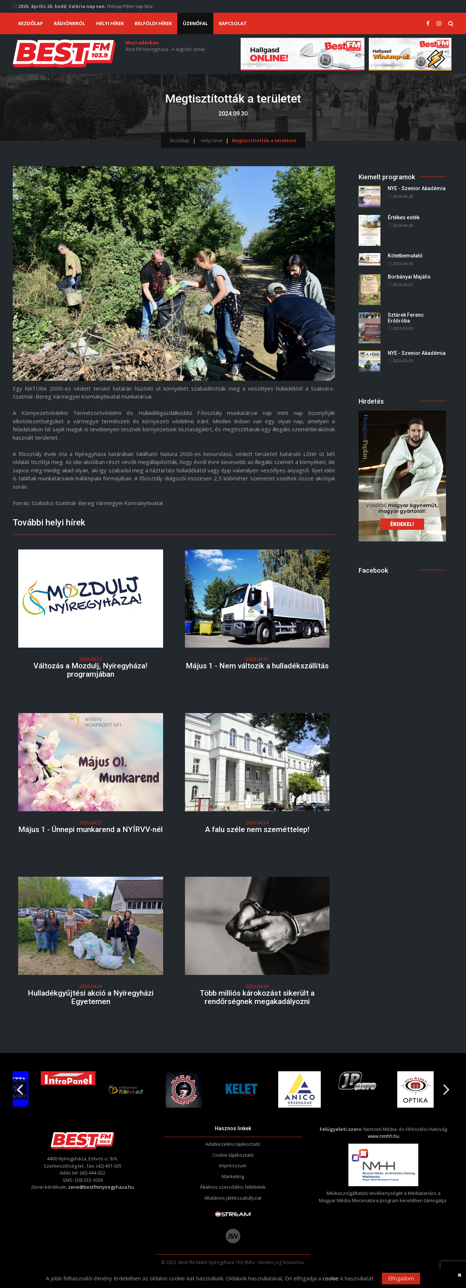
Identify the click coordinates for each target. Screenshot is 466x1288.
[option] (176, 1089)
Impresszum (232, 1165)
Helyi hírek (110, 23)
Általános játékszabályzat (232, 1198)
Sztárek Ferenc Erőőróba (406, 317)
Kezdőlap (30, 23)
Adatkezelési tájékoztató (232, 1144)
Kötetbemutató (405, 256)
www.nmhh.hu (383, 1136)
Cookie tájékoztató (233, 1155)
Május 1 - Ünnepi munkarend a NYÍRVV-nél (90, 829)
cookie (331, 1278)
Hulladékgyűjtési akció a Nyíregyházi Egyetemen (91, 997)
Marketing (233, 1176)
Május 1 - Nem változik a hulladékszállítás (257, 665)
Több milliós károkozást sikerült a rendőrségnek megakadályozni (257, 997)
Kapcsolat (233, 23)
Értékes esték (403, 218)
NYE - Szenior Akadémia (417, 189)
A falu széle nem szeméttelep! (257, 829)
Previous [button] (19, 1086)
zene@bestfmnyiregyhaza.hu (101, 1187)
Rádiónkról (69, 23)
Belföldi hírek (153, 23)
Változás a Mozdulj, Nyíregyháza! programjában (90, 670)
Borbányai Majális (409, 277)
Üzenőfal (195, 23)
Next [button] (446, 1086)
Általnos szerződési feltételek (233, 1187)
